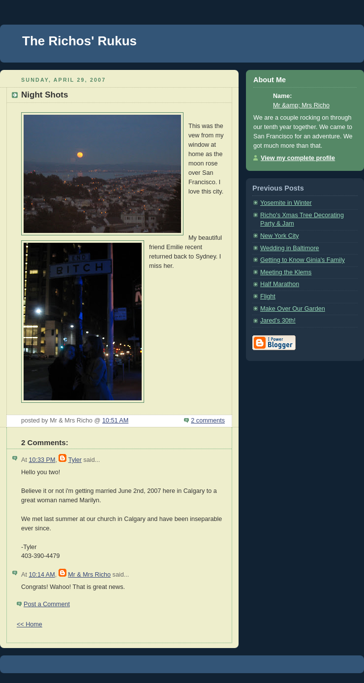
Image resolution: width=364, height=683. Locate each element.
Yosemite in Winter (286, 202)
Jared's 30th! (278, 320)
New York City (279, 235)
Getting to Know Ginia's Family (302, 260)
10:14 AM (42, 574)
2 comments (208, 420)
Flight (267, 296)
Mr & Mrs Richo (89, 574)
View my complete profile (298, 158)
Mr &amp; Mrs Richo (301, 105)
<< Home (29, 624)
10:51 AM (115, 420)
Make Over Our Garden (292, 308)
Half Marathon (279, 284)
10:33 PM (42, 459)
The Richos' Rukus (79, 40)
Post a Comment (47, 604)
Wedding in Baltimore (289, 248)
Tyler (75, 459)
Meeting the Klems (285, 272)
